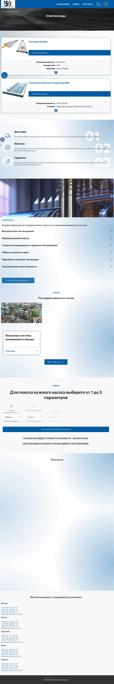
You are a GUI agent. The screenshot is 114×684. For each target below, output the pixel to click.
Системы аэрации (38, 41)
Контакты (88, 4)
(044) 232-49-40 (100, 4)
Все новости (54, 362)
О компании (63, 4)
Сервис (75, 4)
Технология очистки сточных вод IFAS (49, 82)
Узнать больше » (40, 53)
